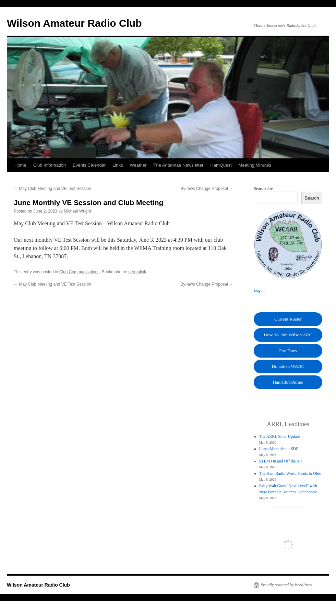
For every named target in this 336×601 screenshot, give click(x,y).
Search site (263, 188)
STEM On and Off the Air (280, 461)
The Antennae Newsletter (178, 165)
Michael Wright (77, 211)
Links (117, 165)
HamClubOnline (288, 382)
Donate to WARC (288, 366)
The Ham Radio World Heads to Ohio (290, 473)
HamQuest (220, 165)
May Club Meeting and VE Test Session (52, 188)
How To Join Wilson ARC (288, 334)
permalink (137, 271)
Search (311, 198)
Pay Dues (288, 350)
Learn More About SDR (279, 448)
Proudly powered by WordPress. (287, 584)
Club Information (49, 165)
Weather (138, 165)
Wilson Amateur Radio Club (74, 23)
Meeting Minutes (255, 165)
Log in (259, 290)
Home (20, 165)
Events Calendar (89, 165)
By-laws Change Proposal (207, 188)
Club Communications (79, 271)
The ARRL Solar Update (279, 436)
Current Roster (288, 319)
